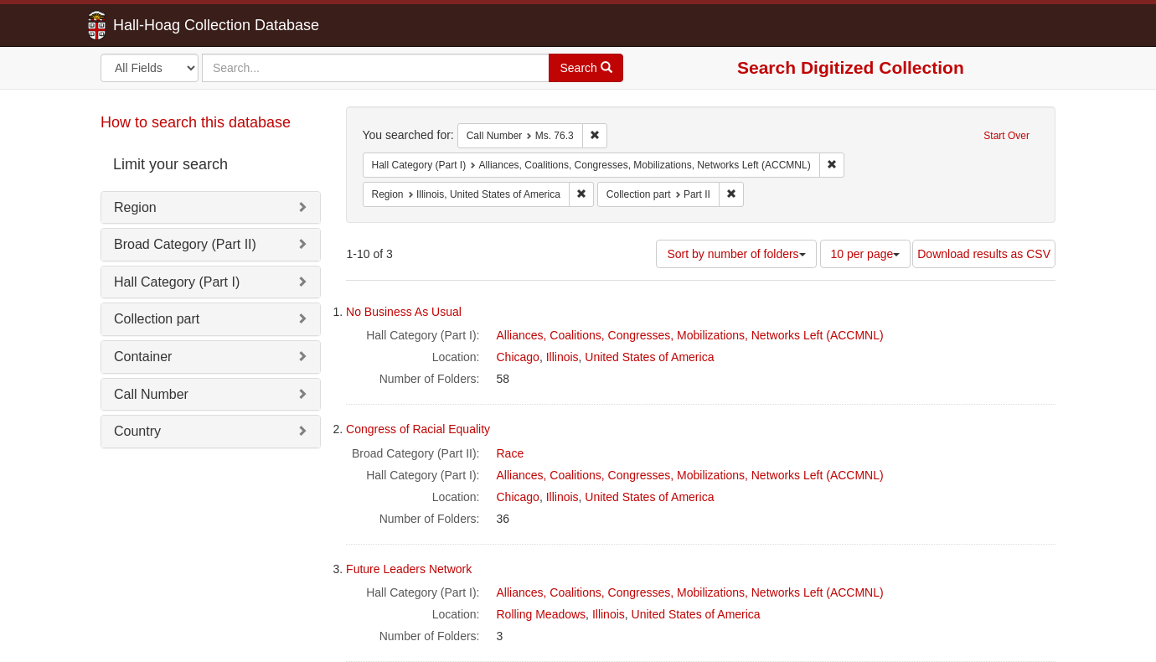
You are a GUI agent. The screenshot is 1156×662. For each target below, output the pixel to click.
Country (137, 431)
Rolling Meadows (541, 614)
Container (143, 356)
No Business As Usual (404, 311)
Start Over (1006, 136)
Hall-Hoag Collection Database (163, 25)
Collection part (156, 319)
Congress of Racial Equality (418, 429)
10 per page (866, 254)
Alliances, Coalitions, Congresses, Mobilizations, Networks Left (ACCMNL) (690, 335)
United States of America (649, 357)
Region (135, 207)
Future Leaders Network (409, 569)
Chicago (518, 357)
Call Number (151, 394)
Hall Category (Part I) (177, 282)
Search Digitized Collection (850, 67)
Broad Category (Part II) (185, 244)
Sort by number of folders (736, 254)
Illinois (562, 357)
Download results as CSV (983, 254)
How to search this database (196, 122)
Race (510, 453)
